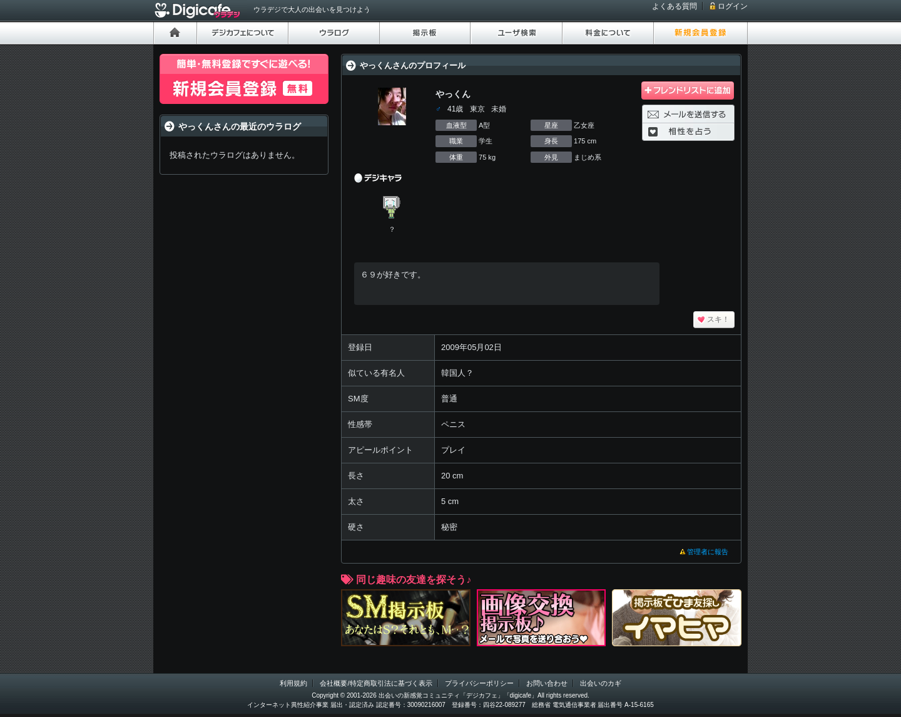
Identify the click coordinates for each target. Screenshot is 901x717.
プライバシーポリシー (479, 683)
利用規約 (293, 683)
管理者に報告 (707, 551)
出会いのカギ (600, 683)
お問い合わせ (547, 683)
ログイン (733, 6)
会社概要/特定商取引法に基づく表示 (376, 683)
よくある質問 (674, 6)
